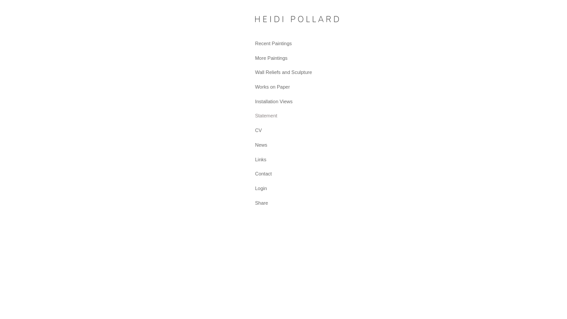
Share (261, 203)
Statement (266, 115)
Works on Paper (272, 86)
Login (261, 188)
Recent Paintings (273, 43)
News (261, 145)
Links (261, 159)
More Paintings (271, 58)
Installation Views (274, 101)
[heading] (277, 20)
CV (258, 130)
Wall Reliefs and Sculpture (283, 72)
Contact (263, 173)
